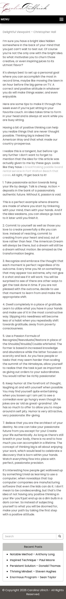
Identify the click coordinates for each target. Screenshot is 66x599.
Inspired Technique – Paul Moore (32, 560)
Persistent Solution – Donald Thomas (35, 566)
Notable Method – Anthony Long (32, 554)
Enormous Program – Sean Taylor (33, 577)
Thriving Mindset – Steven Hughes (33, 571)
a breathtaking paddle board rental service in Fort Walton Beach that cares (33, 171)
